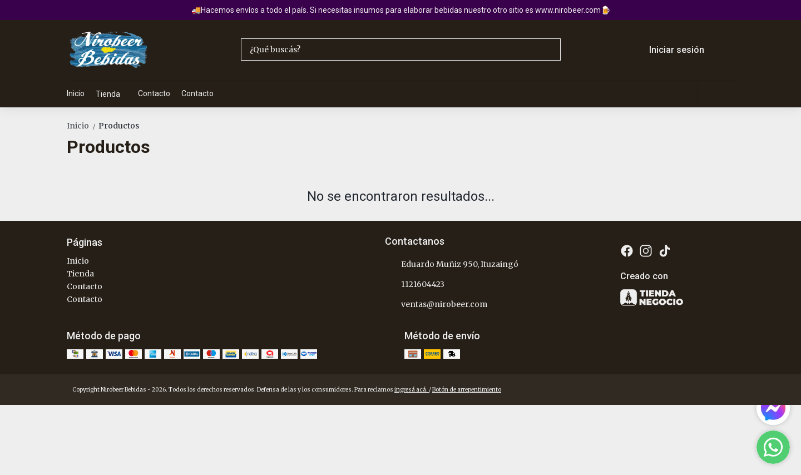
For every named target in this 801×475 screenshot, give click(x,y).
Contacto (154, 93)
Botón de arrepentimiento (466, 389)
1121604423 (414, 284)
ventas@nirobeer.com (436, 304)
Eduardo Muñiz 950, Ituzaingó (451, 264)
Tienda (113, 94)
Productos (118, 126)
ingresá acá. (411, 389)
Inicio (76, 93)
